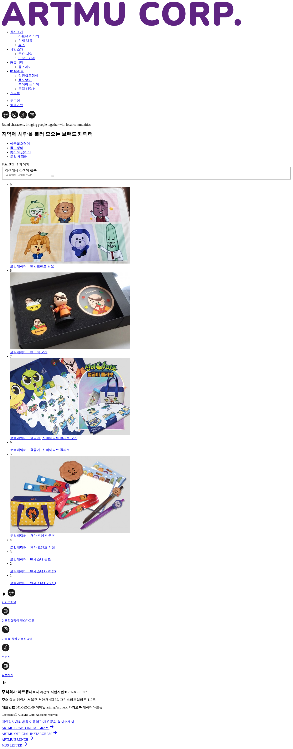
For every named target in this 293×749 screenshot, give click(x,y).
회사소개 (16, 32)
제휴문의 (50, 721)
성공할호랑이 (28, 75)
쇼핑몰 (15, 93)
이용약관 (35, 721)
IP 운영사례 (26, 58)
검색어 (28, 170)
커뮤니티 (16, 62)
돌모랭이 (25, 80)
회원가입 (16, 105)
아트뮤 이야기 (28, 36)
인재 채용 (25, 40)
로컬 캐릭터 (27, 88)
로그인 (15, 100)
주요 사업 (25, 53)
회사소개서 (65, 721)
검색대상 (11, 170)
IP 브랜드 (17, 71)
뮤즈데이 (25, 67)
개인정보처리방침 (15, 721)
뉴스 (21, 45)
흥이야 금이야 (28, 84)
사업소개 (16, 49)
